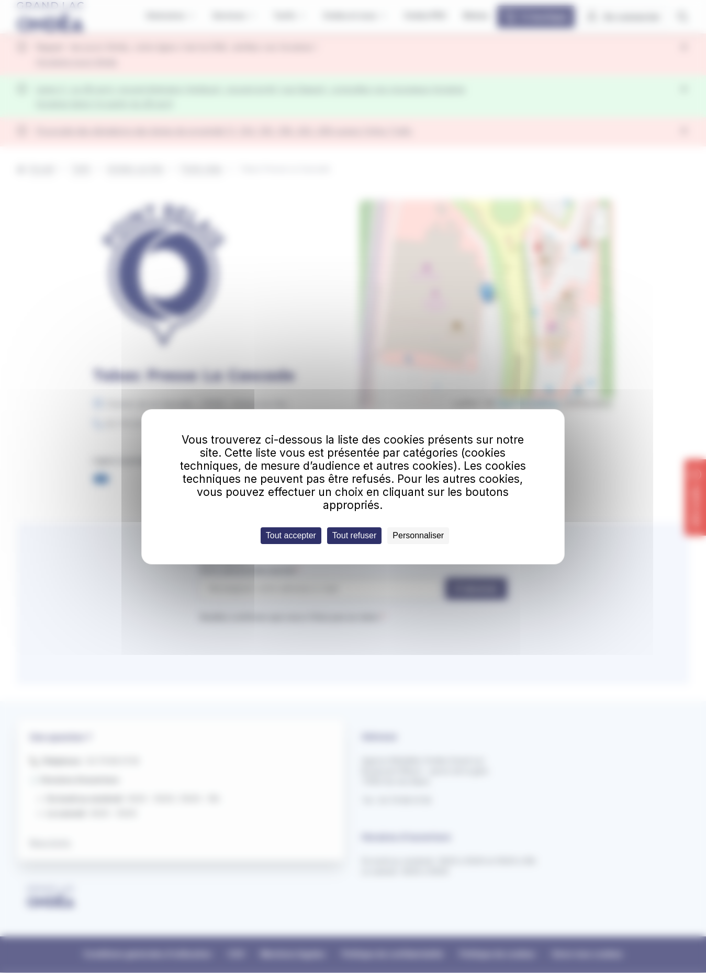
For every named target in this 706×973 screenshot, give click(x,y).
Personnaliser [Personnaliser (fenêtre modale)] (418, 535)
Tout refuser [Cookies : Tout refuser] (354, 535)
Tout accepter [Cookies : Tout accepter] (291, 535)
